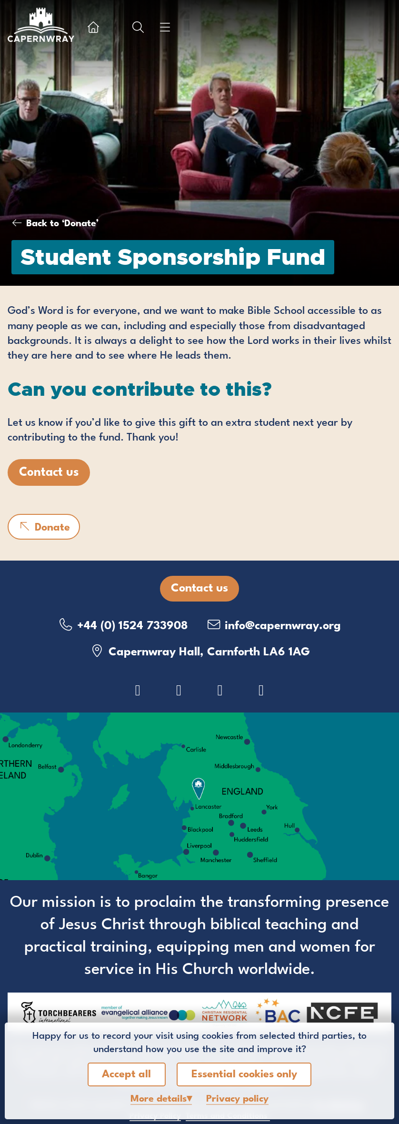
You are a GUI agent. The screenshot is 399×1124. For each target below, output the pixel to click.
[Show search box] (138, 27)
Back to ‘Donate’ (62, 224)
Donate (44, 527)
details (158, 1099)
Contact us (49, 473)
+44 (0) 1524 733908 (123, 625)
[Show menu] (164, 27)
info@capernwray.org (273, 625)
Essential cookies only (244, 1074)
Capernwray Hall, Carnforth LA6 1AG (200, 651)
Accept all (126, 1074)
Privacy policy (237, 1099)
